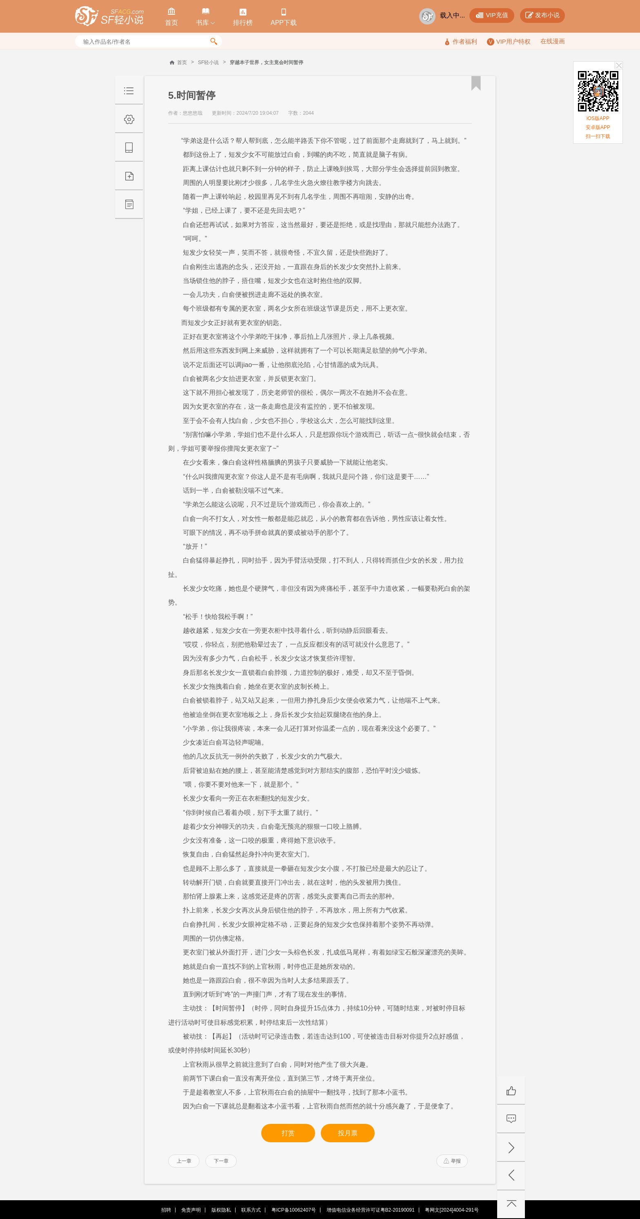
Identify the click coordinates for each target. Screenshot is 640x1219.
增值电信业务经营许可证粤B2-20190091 (371, 1210)
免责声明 (191, 1210)
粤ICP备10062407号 (293, 1210)
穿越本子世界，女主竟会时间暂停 (266, 62)
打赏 (288, 1133)
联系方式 (251, 1210)
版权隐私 (221, 1210)
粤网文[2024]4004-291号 (452, 1210)
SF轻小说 (208, 62)
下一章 (221, 1161)
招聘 (166, 1210)
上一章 (184, 1161)
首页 (182, 62)
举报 (452, 1161)
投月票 (348, 1133)
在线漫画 (552, 41)
